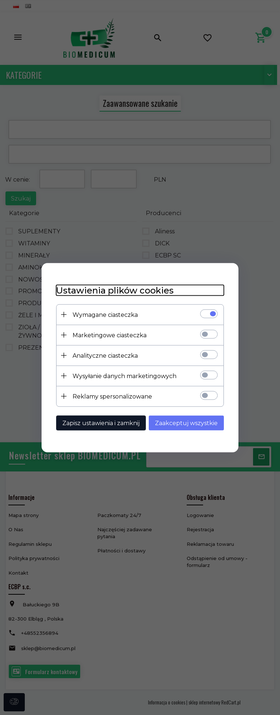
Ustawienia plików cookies (115, 290)
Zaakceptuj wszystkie (186, 422)
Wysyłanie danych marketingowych (124, 375)
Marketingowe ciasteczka (110, 334)
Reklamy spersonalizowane (112, 396)
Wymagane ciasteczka (105, 314)
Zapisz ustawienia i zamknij (101, 422)
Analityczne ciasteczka (105, 355)
